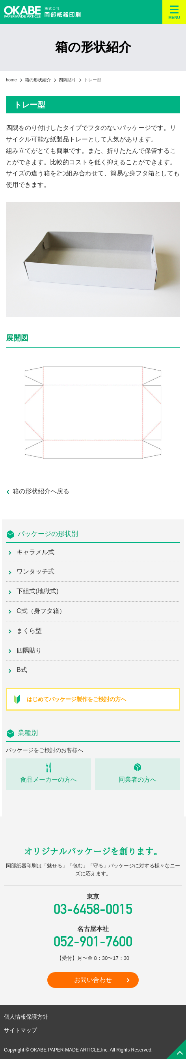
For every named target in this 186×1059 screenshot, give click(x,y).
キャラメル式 (35, 552)
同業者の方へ (137, 779)
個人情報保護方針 (26, 1016)
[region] (93, 259)
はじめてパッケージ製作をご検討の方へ (76, 699)
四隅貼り (29, 650)
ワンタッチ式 (35, 571)
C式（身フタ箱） (41, 611)
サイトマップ (20, 1030)
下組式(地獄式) (38, 591)
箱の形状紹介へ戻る (41, 491)
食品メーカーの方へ (48, 779)
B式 (22, 669)
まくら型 (29, 630)
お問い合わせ (93, 979)
